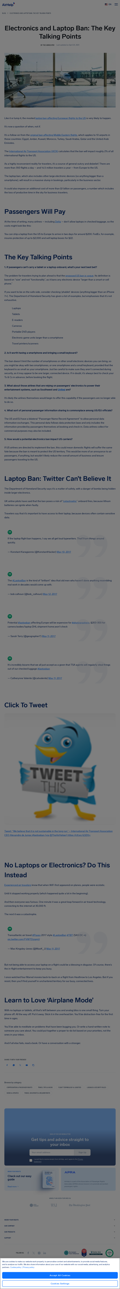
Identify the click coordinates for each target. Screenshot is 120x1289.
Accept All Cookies (60, 1275)
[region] (60, 1273)
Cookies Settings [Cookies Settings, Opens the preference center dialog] (60, 1283)
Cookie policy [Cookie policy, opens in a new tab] (15, 1267)
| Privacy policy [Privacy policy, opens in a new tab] (28, 1267)
